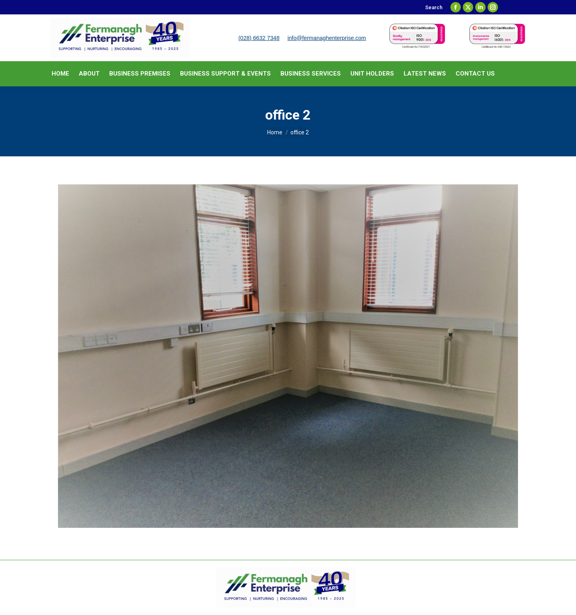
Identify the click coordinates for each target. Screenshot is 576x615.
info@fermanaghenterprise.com (327, 38)
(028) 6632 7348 (259, 38)
